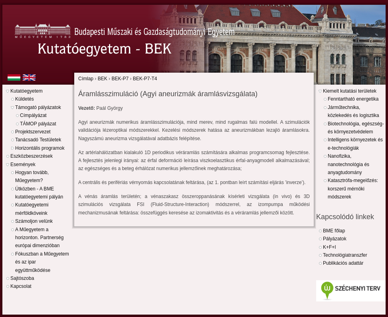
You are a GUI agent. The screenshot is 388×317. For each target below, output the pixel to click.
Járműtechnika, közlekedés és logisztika (353, 111)
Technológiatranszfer (345, 255)
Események (23, 164)
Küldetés (24, 99)
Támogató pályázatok (38, 107)
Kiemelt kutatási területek (349, 91)
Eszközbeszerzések (31, 156)
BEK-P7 (120, 78)
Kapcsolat (21, 286)
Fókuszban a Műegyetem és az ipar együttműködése (42, 262)
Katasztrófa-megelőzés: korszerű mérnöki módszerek (353, 189)
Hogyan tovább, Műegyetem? (32, 176)
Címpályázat (33, 115)
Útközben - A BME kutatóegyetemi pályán (39, 193)
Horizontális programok (39, 148)
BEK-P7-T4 (145, 78)
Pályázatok (334, 239)
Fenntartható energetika (353, 99)
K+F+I (329, 247)
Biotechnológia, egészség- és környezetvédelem (356, 128)
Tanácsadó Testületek (38, 140)
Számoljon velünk (34, 221)
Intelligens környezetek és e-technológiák (355, 144)
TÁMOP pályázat (38, 124)
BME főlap (334, 231)
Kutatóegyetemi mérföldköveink (31, 209)
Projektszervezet (33, 132)
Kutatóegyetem (26, 91)
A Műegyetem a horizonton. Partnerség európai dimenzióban (39, 238)
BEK (102, 78)
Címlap (85, 78)
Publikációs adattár (343, 263)
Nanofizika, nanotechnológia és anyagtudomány (348, 164)
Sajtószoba (22, 278)
